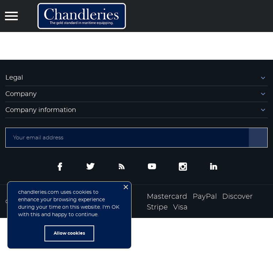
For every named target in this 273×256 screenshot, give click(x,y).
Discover (237, 196)
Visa (180, 207)
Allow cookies (69, 233)
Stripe (157, 207)
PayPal (205, 196)
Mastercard (167, 196)
